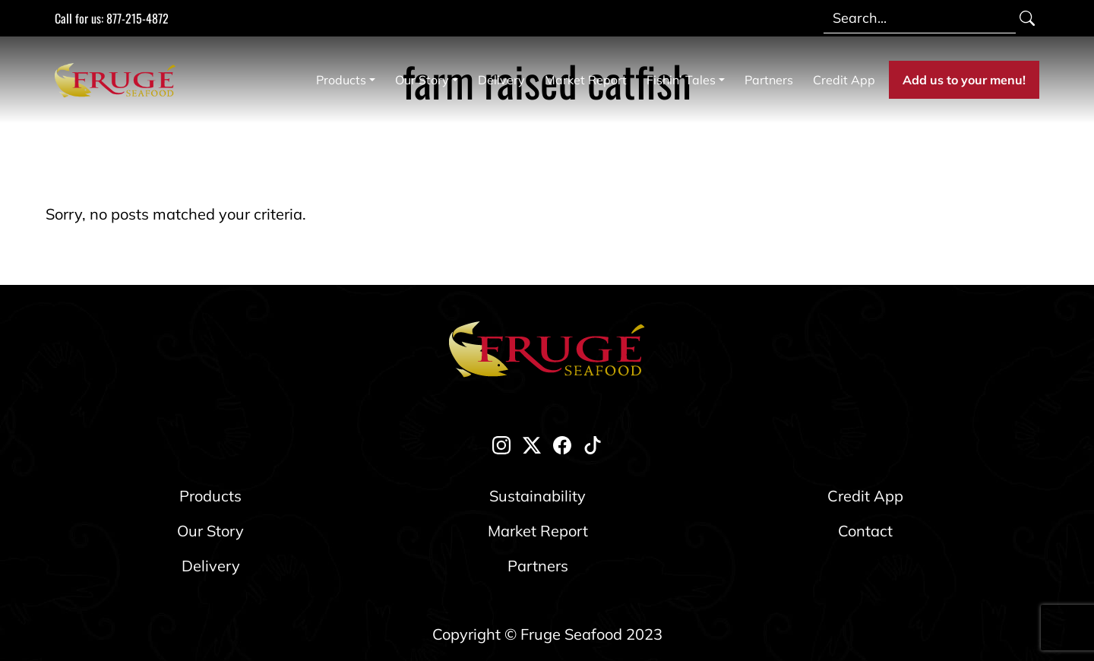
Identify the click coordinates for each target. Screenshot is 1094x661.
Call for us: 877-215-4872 (112, 18)
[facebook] (562, 443)
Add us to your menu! (964, 79)
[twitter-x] (532, 443)
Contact (865, 530)
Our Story (422, 79)
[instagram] (501, 443)
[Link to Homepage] (118, 80)
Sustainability (537, 495)
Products (341, 79)
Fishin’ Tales (681, 79)
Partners (769, 79)
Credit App (844, 79)
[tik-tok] (592, 443)
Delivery (501, 79)
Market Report (586, 79)
